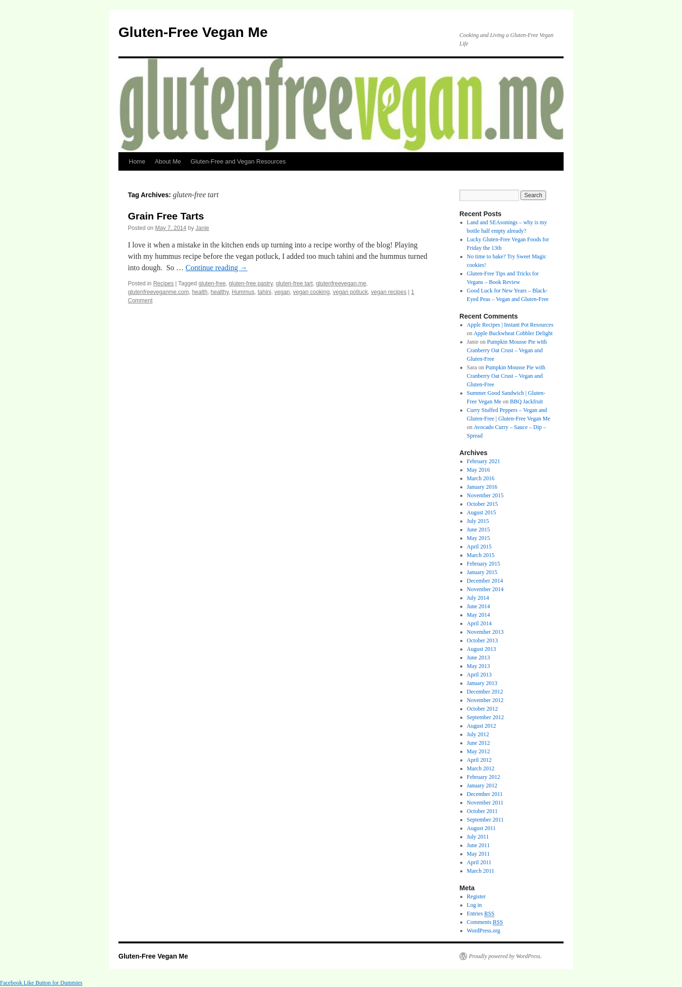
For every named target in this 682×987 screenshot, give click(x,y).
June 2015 (478, 529)
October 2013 (482, 640)
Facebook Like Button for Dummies (41, 982)
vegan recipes (389, 292)
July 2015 (478, 521)
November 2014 (485, 589)
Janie (202, 228)
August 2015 (481, 512)
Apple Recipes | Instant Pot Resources (510, 324)
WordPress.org (483, 930)
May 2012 (478, 751)
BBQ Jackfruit (526, 401)
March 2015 (480, 555)
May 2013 (478, 666)
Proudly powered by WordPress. (505, 956)
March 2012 (480, 768)
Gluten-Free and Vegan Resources (238, 161)
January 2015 (482, 572)
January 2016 (482, 487)
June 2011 (478, 845)
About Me (168, 161)
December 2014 (485, 580)
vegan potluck (350, 292)
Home (137, 161)
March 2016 (480, 478)
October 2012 (482, 708)
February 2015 (483, 563)
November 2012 (485, 700)
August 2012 (481, 725)
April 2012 (479, 760)
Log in (474, 905)
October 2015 (482, 504)
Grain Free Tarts (166, 215)
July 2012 (478, 734)
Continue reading (217, 268)
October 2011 (482, 811)
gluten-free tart (294, 283)
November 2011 (485, 802)
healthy (220, 292)
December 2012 (485, 691)
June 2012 (478, 743)
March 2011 (480, 871)
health (199, 292)
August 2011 (481, 828)
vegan (282, 292)
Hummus (243, 292)
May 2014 (478, 615)
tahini (264, 292)
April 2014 (479, 623)
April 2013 (479, 674)
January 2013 (482, 683)
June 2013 (478, 657)
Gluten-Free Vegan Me (193, 32)
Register (476, 896)
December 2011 (485, 794)
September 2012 (485, 717)
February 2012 (483, 777)
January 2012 (482, 785)
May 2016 (478, 469)
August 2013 (481, 649)
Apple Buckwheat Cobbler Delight (513, 333)
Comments (485, 922)
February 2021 (483, 461)
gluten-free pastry (251, 283)
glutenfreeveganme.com (158, 292)
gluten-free (211, 283)
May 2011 (478, 853)
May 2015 (478, 538)
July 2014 (478, 597)
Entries (480, 913)
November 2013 (485, 632)
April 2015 (479, 546)
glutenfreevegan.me (341, 283)
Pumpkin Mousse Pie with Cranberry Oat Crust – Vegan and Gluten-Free (507, 350)
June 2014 (478, 606)
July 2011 (478, 836)
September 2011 (485, 819)
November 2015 (485, 495)
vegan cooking (311, 292)
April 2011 (479, 862)
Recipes (163, 283)
